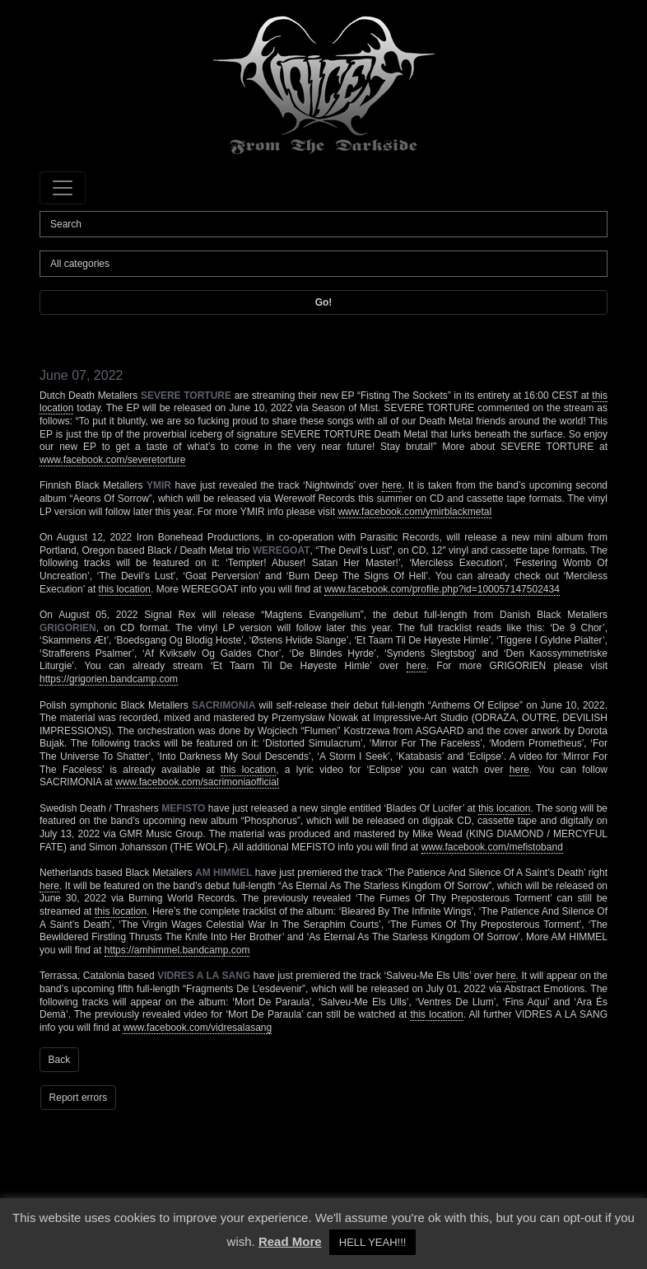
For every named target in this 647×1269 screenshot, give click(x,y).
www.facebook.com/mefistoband (492, 847)
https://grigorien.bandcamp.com (109, 679)
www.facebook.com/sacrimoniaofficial (197, 782)
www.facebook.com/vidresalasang (197, 1027)
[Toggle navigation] (63, 187)
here (392, 485)
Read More (290, 1241)
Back (60, 1059)
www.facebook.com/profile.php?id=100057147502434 (442, 589)
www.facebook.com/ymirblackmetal (414, 511)
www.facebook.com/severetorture (112, 460)
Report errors (78, 1097)
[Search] (323, 224)
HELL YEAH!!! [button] (373, 1242)
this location (125, 589)
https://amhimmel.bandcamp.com (177, 950)
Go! (324, 302)
